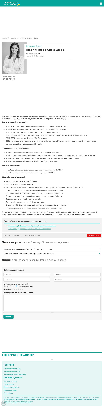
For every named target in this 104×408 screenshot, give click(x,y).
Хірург (38, 46)
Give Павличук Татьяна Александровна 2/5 (17, 289)
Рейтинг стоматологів (12, 371)
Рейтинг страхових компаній (15, 374)
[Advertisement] (52, 21)
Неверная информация (32, 235)
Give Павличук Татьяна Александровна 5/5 (22, 289)
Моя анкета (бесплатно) (12, 235)
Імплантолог (31, 46)
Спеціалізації (9, 384)
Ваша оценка (8, 289)
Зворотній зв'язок (10, 390)
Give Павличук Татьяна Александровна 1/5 (15, 289)
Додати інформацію (11, 387)
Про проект (8, 393)
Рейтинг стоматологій (12, 368)
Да (7, 286)
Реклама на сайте (10, 381)
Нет (13, 286)
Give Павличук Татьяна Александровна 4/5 (20, 289)
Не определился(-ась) (25, 286)
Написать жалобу (94, 235)
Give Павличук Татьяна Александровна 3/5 (19, 289)
